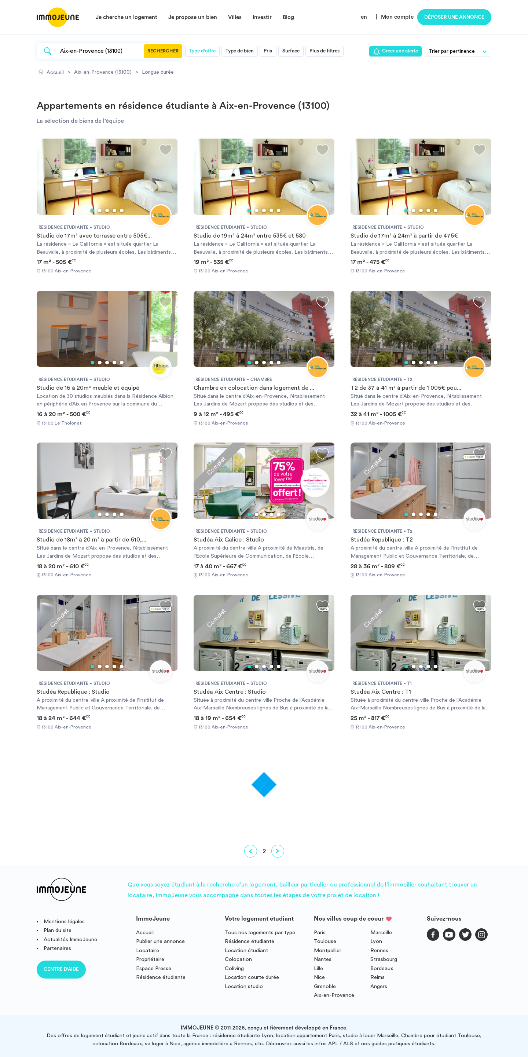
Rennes (379, 950)
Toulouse (325, 941)
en (364, 17)
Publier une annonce (160, 941)
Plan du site (58, 930)
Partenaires (57, 948)
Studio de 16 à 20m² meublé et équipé (88, 388)
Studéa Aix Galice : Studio (229, 540)
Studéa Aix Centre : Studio (230, 692)
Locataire (147, 950)
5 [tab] (122, 210)
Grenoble (325, 986)
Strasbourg (383, 959)
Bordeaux (381, 968)
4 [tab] (114, 210)
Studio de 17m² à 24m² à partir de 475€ (404, 236)
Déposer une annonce (454, 17)
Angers (378, 986)
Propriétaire (150, 959)
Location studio (244, 986)
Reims (377, 977)
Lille (318, 968)
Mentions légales (64, 921)
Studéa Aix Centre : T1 (381, 692)
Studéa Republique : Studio (73, 692)
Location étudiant (246, 950)
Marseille (381, 932)
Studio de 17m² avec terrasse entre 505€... (94, 236)
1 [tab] (92, 210)
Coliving (234, 968)
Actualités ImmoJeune (70, 939)
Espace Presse (153, 968)
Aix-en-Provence (334, 995)
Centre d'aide (61, 969)
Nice (319, 977)
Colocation (238, 959)
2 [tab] (100, 210)
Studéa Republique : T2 (382, 540)
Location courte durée (252, 977)
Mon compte (397, 17)
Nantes (322, 959)
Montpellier (327, 950)
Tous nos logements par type (260, 932)
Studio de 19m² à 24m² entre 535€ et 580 (250, 236)
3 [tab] (107, 210)
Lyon (376, 941)
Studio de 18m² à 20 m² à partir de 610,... (91, 540)
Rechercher (163, 51)
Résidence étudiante (161, 977)
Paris (320, 932)
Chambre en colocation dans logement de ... (254, 388)
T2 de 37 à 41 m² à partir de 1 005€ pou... (406, 388)
